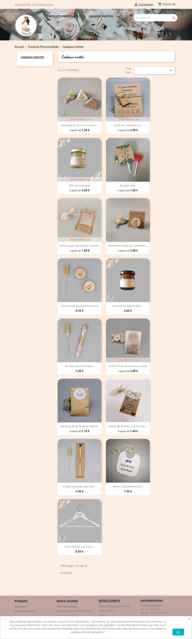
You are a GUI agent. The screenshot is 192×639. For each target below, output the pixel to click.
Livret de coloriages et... (128, 125)
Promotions (21, 606)
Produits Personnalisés (66, 16)
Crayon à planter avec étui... (79, 486)
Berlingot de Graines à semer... (79, 125)
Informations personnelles (114, 605)
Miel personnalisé (79, 185)
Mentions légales (67, 606)
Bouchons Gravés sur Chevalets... (127, 245)
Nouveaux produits (26, 610)
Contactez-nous (66, 615)
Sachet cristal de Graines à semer (128, 366)
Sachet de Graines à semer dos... (128, 426)
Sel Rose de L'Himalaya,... (79, 366)
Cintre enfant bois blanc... (79, 546)
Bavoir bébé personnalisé (128, 486)
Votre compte (109, 601)
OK (178, 632)
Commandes (106, 610)
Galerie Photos (101, 16)
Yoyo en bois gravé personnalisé (79, 305)
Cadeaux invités (32, 57)
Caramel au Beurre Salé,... (127, 305)
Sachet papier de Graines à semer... (79, 245)
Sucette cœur (128, 185)
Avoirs (102, 615)
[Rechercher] (155, 17)
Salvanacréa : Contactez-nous (34, 4)
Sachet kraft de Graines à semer (79, 426)
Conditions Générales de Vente (75, 610)
